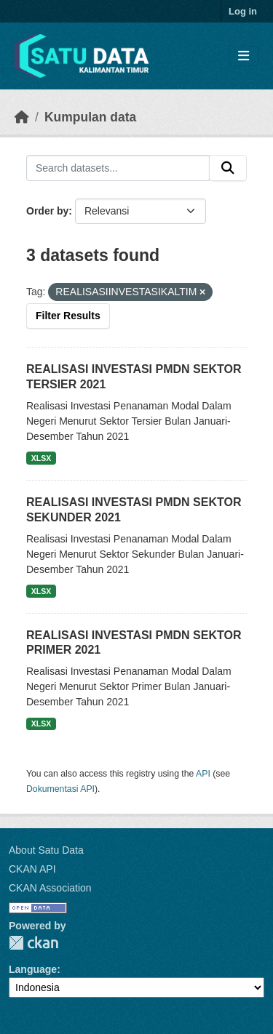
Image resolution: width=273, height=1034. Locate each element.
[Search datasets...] (118, 168)
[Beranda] (22, 117)
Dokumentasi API (60, 789)
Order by (47, 211)
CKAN (33, 942)
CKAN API (32, 869)
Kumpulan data (90, 117)
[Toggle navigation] (243, 56)
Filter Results (68, 315)
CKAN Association (50, 888)
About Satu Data (46, 850)
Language (33, 969)
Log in (243, 11)
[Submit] (228, 168)
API (203, 774)
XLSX (41, 458)
